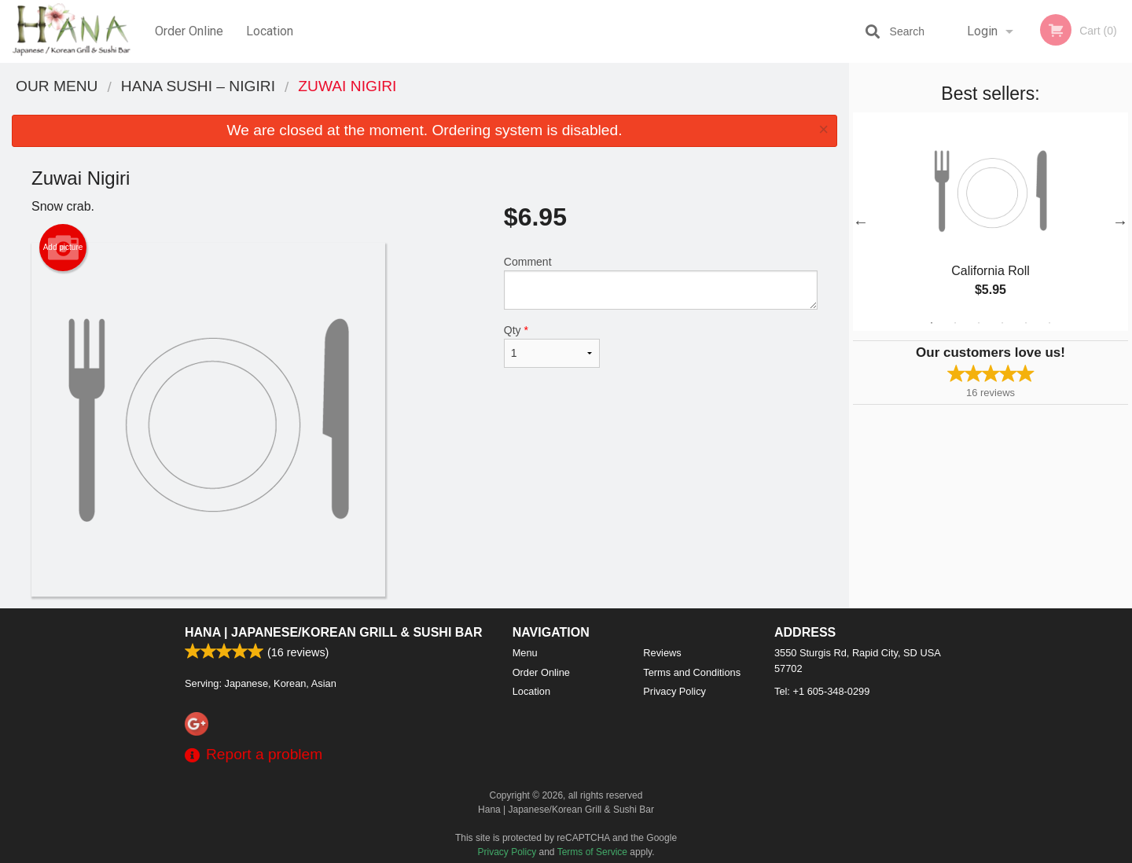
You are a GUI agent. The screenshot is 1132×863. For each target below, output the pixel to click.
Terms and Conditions (692, 672)
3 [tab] (979, 323)
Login (982, 31)
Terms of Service (592, 851)
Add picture (63, 247)
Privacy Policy (674, 691)
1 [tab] (931, 323)
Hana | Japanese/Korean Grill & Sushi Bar (333, 632)
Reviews (662, 653)
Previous (861, 222)
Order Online (189, 31)
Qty (552, 346)
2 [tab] (955, 323)
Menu (525, 653)
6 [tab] (1049, 323)
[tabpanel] (990, 221)
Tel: (821, 691)
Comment (661, 282)
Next (1120, 222)
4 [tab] (1002, 323)
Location (269, 31)
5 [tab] (1026, 323)
